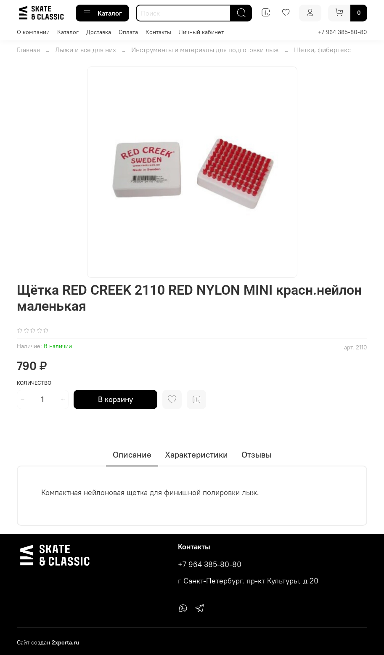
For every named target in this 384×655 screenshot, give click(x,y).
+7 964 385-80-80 (342, 32)
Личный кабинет (201, 32)
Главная (28, 49)
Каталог (102, 13)
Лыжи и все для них (85, 49)
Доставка (98, 32)
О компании (33, 32)
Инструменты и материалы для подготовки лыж (205, 49)
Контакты (158, 32)
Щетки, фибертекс (322, 49)
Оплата (128, 32)
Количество (34, 383)
